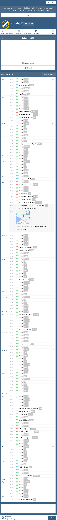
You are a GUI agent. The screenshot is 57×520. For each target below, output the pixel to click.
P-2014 (26, 79)
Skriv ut (28, 68)
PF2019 (26, 123)
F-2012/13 (27, 88)
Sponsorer (36, 31)
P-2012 (26, 91)
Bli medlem (27, 31)
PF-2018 (26, 109)
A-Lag (25, 135)
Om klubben (10, 31)
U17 (25, 126)
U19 (34, 117)
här (7, 11)
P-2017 (26, 97)
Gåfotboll (27, 161)
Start (2, 31)
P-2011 (26, 120)
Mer (53, 31)
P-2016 (26, 106)
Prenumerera (28, 63)
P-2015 (26, 100)
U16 (29, 94)
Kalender (19, 31)
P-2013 (26, 82)
